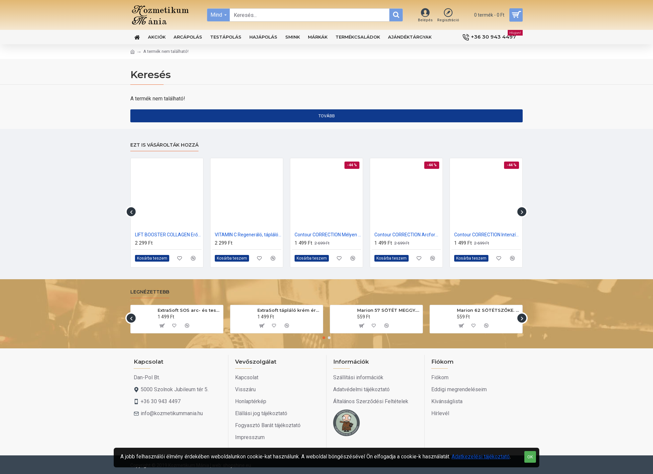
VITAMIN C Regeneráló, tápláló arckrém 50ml (248, 234)
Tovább (327, 115)
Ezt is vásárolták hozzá (164, 145)
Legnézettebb (149, 292)
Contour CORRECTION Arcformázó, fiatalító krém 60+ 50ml (407, 234)
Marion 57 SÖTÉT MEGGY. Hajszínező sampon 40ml (388, 310)
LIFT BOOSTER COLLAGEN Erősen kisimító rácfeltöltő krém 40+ (168, 234)
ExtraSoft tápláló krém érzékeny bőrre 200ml (289, 310)
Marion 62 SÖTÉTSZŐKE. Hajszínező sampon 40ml (488, 310)
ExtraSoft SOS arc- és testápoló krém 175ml (189, 310)
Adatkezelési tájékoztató (481, 456)
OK (530, 456)
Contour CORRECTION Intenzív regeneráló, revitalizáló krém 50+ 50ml (487, 234)
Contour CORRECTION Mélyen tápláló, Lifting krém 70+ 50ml (328, 234)
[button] (131, 212)
